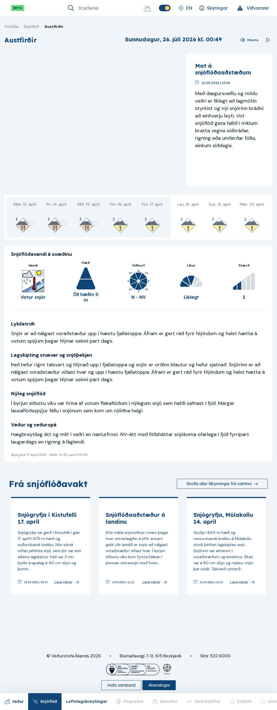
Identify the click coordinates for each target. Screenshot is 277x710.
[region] (93, 120)
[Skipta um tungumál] (185, 8)
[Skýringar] (213, 8)
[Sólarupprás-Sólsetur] (147, 8)
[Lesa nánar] (66, 582)
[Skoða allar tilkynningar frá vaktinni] (222, 484)
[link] (50, 546)
